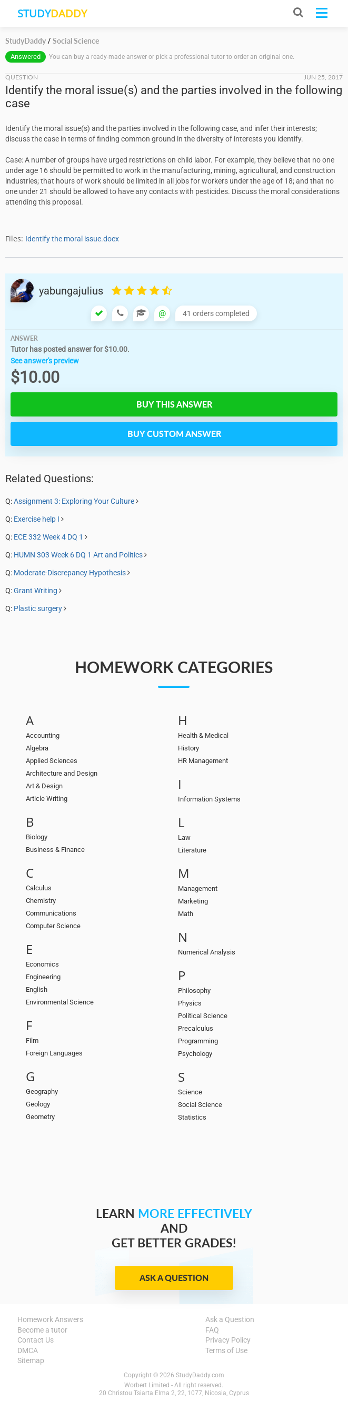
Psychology (195, 1054)
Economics (42, 964)
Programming (198, 1041)
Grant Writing (35, 590)
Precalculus (195, 1028)
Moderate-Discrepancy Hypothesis (70, 572)
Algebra (37, 748)
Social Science (200, 1105)
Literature (192, 850)
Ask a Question (174, 1278)
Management (197, 888)
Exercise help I (36, 519)
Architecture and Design (61, 773)
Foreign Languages (54, 1053)
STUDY (52, 13)
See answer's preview (45, 361)
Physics (190, 1003)
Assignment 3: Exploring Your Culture (74, 501)
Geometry (40, 1117)
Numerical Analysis (206, 952)
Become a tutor (42, 1330)
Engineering (43, 977)
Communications (51, 913)
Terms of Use (226, 1350)
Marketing (193, 901)
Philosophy (194, 990)
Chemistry (41, 901)
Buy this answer (174, 404)
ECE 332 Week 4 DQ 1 (48, 537)
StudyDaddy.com (200, 1375)
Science (190, 1092)
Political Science (202, 1016)
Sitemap (30, 1360)
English (36, 989)
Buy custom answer (174, 434)
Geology (38, 1104)
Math (185, 914)
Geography (42, 1091)
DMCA (27, 1350)
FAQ (212, 1330)
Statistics (192, 1117)
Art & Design (44, 786)
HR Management (203, 761)
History (188, 748)
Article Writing (46, 798)
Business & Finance (55, 850)
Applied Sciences (51, 761)
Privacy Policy (228, 1340)
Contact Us (35, 1340)
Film (32, 1040)
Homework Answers (50, 1319)
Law (184, 837)
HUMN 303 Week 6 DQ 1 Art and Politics (78, 555)
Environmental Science (60, 1002)
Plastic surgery (38, 608)
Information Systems (209, 799)
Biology (36, 837)
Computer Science (53, 926)
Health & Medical (203, 735)
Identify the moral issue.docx (72, 239)
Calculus (39, 888)
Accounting (42, 735)
